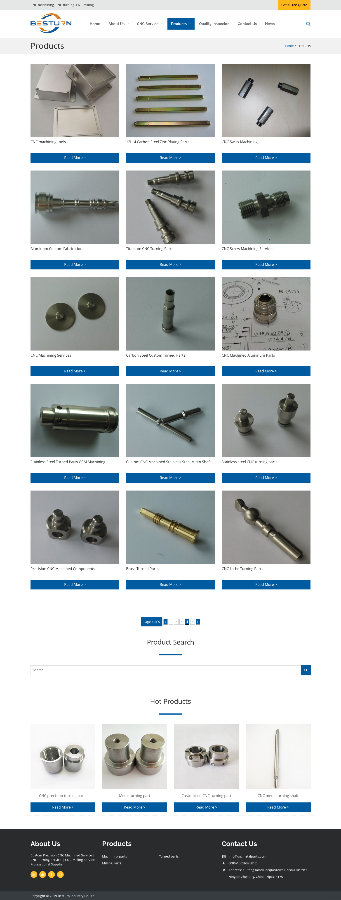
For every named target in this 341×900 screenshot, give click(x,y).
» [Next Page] (198, 622)
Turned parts (169, 858)
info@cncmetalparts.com (247, 858)
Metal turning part (134, 795)
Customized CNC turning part (206, 795)
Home (95, 24)
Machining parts (114, 858)
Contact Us (247, 24)
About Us (116, 24)
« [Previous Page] (165, 622)
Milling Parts (111, 865)
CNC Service (148, 24)
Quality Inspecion (214, 24)
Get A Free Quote (294, 5)
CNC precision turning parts (63, 795)
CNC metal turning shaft (278, 795)
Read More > (75, 157)
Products (179, 24)
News (270, 24)
